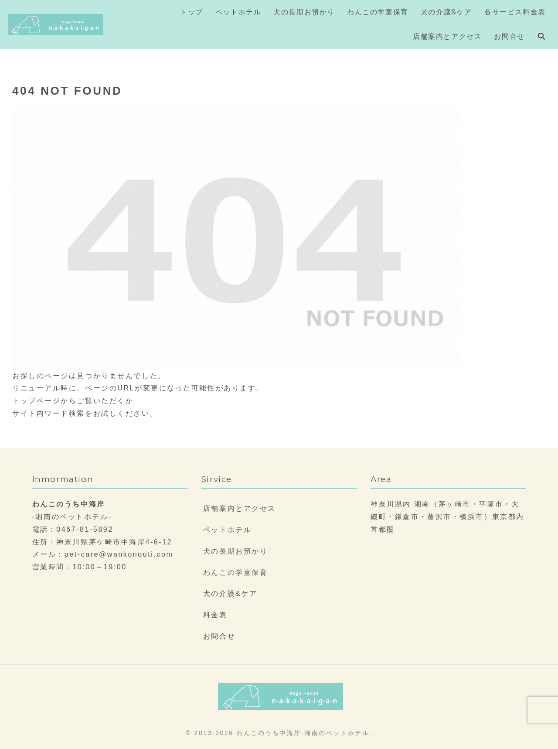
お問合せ (219, 636)
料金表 (215, 615)
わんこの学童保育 (235, 572)
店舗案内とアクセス (239, 508)
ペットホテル (227, 530)
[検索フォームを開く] (541, 36)
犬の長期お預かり (235, 551)
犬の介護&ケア (230, 593)
